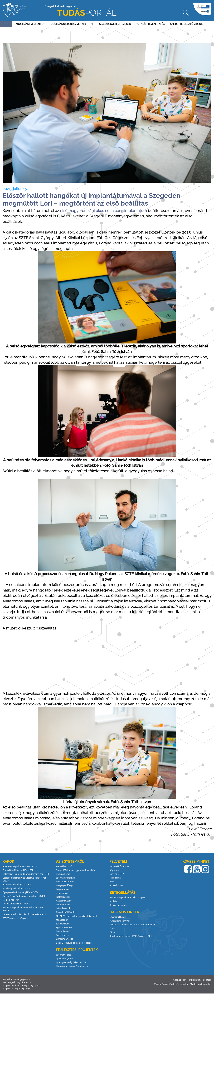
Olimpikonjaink (63, 908)
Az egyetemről (70, 861)
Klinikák (113, 901)
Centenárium (62, 931)
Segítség (207, 980)
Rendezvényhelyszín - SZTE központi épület (131, 936)
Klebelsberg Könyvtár (120, 921)
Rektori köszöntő (64, 866)
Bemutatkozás (63, 874)
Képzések (114, 870)
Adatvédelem (179, 980)
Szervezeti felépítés (65, 878)
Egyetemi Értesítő (64, 939)
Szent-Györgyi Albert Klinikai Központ (127, 897)
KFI (92, 24)
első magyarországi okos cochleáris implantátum (103, 210)
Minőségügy (62, 920)
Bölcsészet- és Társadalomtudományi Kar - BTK (26, 874)
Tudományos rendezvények (67, 24)
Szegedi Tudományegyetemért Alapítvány (76, 870)
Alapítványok (62, 893)
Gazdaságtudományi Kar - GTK (18, 888)
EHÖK (112, 928)
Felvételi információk (120, 866)
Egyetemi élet (62, 935)
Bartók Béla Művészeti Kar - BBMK (19, 870)
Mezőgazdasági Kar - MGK (15, 904)
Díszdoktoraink (63, 904)
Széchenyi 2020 (63, 955)
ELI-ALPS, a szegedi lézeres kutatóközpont (76, 916)
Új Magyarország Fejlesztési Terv (71, 962)
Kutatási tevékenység (150, 24)
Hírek (5, 24)
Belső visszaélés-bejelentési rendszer (74, 943)
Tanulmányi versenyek (29, 24)
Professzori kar (63, 897)
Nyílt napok (115, 878)
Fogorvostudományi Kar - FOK (17, 884)
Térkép (113, 932)
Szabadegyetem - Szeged (115, 24)
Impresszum (195, 980)
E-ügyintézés (62, 889)
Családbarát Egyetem (66, 912)
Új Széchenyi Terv (64, 958)
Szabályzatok (62, 924)
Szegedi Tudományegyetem (80, 11)
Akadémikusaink (64, 901)
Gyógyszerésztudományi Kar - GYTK (20, 892)
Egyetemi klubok (117, 917)
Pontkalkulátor (116, 885)
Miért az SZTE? (117, 874)
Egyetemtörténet (64, 927)
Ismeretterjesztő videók (186, 24)
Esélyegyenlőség (64, 885)
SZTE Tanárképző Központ (15, 918)
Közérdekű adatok (65, 881)
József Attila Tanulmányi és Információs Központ (133, 924)
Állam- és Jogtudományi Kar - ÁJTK (20, 866)
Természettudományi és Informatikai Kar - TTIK (25, 914)
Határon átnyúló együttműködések (73, 966)
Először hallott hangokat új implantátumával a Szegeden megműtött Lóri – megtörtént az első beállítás (91, 199)
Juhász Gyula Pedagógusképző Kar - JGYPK (24, 896)
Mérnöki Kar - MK (11, 900)
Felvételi (118, 861)
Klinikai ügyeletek (118, 905)
